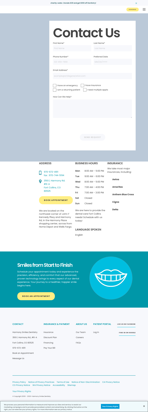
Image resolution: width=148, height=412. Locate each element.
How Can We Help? (92, 106)
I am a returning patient (61, 89)
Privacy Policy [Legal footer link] (19, 382)
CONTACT (17, 324)
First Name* (72, 46)
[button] (144, 9)
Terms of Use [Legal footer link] (63, 382)
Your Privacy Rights (21, 391)
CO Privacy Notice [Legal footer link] (21, 385)
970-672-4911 (51, 171)
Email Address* (92, 74)
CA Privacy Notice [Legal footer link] (111, 382)
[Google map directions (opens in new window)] (54, 186)
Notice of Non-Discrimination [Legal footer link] (86, 382)
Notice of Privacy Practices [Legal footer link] (41, 382)
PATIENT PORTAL (102, 324)
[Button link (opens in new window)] (56, 200)
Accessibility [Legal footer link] (59, 385)
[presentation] (92, 127)
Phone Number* (72, 60)
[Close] (144, 406)
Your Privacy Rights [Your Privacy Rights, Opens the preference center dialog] (110, 406)
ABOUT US (81, 324)
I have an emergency (61, 85)
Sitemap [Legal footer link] (71, 385)
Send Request (92, 137)
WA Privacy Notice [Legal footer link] (41, 385)
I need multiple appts (91, 89)
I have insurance (88, 85)
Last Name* (113, 46)
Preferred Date (113, 60)
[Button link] (132, 9)
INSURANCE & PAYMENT (57, 324)
